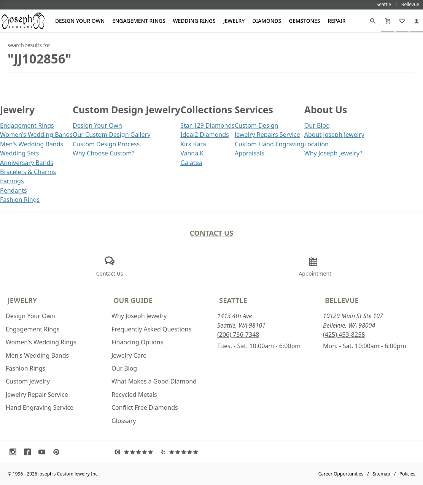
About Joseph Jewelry (334, 134)
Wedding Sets (19, 153)
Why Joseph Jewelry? (333, 153)
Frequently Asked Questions (151, 329)
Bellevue (342, 300)
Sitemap (381, 474)
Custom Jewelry (28, 381)
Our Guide (133, 300)
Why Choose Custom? (103, 153)
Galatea (191, 162)
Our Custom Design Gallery (111, 134)
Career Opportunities (341, 474)
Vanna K (192, 153)
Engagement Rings (138, 20)
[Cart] (387, 21)
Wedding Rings (194, 20)
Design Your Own (80, 20)
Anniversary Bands (26, 162)
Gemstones (304, 20)
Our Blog (317, 125)
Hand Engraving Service (39, 407)
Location (316, 144)
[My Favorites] (402, 21)
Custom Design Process (106, 144)
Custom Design (256, 125)
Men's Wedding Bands (31, 144)
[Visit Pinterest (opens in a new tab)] (58, 452)
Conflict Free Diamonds (144, 407)
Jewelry (234, 20)
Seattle (233, 300)
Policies (407, 474)
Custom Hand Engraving (269, 144)
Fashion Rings (20, 199)
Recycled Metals (134, 394)
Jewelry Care (128, 355)
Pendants (13, 190)
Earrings (12, 181)
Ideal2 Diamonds (204, 134)
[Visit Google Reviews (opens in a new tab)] (136, 452)
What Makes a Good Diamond (154, 381)
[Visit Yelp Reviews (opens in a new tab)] (181, 452)
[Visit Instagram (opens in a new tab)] (15, 452)
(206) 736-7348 (238, 334)
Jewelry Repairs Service (267, 134)
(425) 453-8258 (344, 334)
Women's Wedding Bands (36, 134)
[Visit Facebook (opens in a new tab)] (29, 452)
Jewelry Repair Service (37, 394)
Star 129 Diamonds (207, 125)
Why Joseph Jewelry (139, 316)
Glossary (123, 421)
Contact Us (212, 233)
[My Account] (416, 21)
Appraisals (249, 153)
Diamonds (266, 20)
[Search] (372, 21)
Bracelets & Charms (28, 172)
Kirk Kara (193, 144)
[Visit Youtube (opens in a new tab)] (43, 452)
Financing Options (137, 342)
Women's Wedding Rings (41, 342)
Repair (337, 20)
